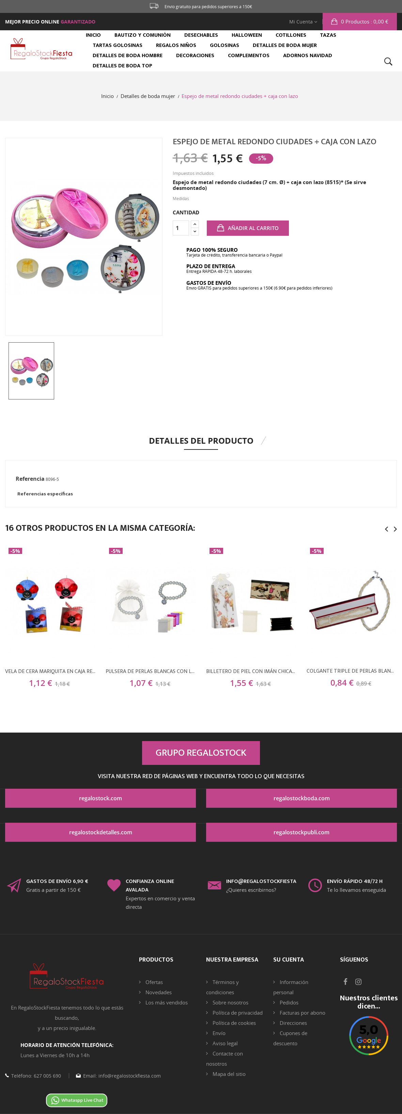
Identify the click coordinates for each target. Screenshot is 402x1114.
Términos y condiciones (222, 987)
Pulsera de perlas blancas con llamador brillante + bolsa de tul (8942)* (151, 671)
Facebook (345, 982)
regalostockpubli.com (301, 832)
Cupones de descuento (290, 1038)
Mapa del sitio (228, 1073)
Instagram (358, 982)
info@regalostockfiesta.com (129, 1075)
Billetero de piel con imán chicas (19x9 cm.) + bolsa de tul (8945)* (251, 671)
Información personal (290, 987)
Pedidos (288, 1002)
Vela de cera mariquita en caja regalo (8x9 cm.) (50, 671)
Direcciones (292, 1022)
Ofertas (153, 982)
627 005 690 (46, 1075)
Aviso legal (224, 1043)
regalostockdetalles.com (100, 832)
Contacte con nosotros (224, 1058)
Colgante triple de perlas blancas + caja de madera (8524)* (352, 671)
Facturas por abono (301, 1012)
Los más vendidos (166, 1002)
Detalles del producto (201, 440)
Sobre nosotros (229, 1002)
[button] (360, 21)
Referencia (30, 478)
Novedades (158, 992)
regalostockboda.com (302, 798)
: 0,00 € (364, 21)
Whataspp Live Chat (76, 1100)
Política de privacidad (237, 1012)
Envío (218, 1033)
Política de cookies (233, 1022)
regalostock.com (100, 798)
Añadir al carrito (253, 228)
